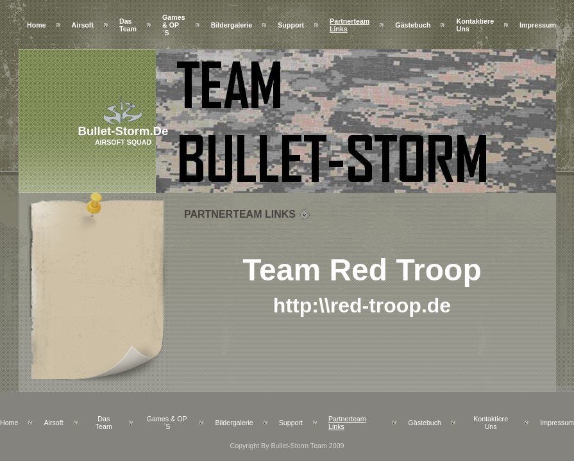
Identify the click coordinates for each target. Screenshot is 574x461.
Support (291, 25)
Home (36, 25)
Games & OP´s (173, 24)
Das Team (128, 25)
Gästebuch (412, 25)
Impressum (537, 25)
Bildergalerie (232, 25)
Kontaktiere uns (490, 422)
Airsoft (83, 25)
